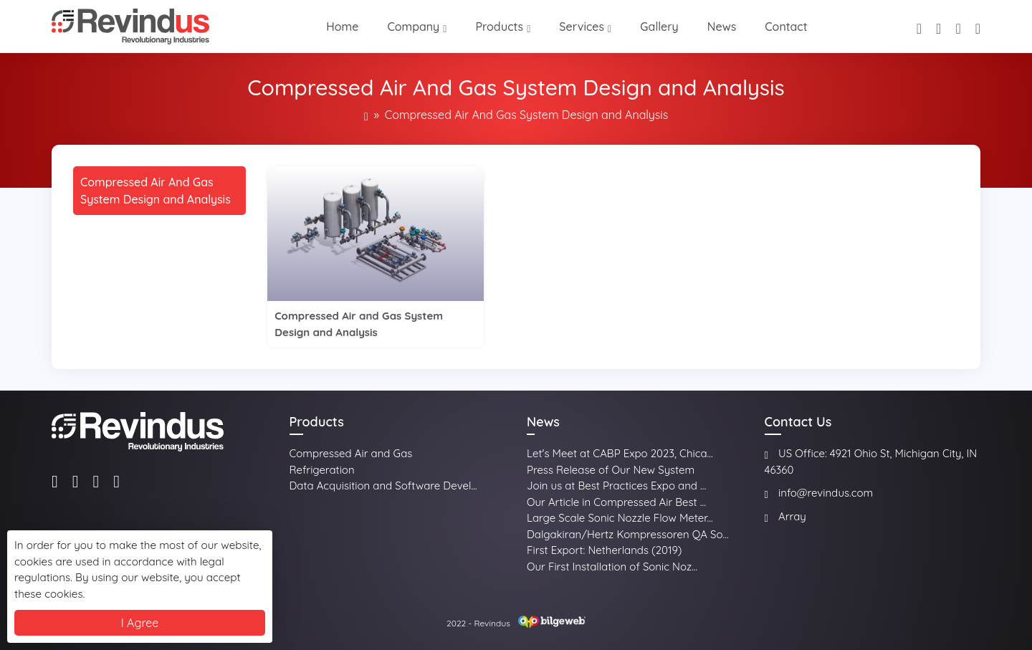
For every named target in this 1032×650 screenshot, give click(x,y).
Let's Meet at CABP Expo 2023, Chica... (620, 453)
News (721, 26)
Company (413, 26)
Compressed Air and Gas (351, 453)
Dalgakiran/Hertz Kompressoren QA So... (628, 534)
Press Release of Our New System (610, 470)
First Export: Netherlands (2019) (604, 550)
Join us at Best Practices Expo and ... (616, 485)
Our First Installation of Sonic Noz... (612, 566)
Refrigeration (322, 470)
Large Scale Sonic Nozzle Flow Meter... (620, 518)
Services (581, 26)
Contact (786, 26)
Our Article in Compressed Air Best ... (616, 502)
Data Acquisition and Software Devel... (383, 485)
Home (342, 26)
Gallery (659, 26)
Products (499, 26)
